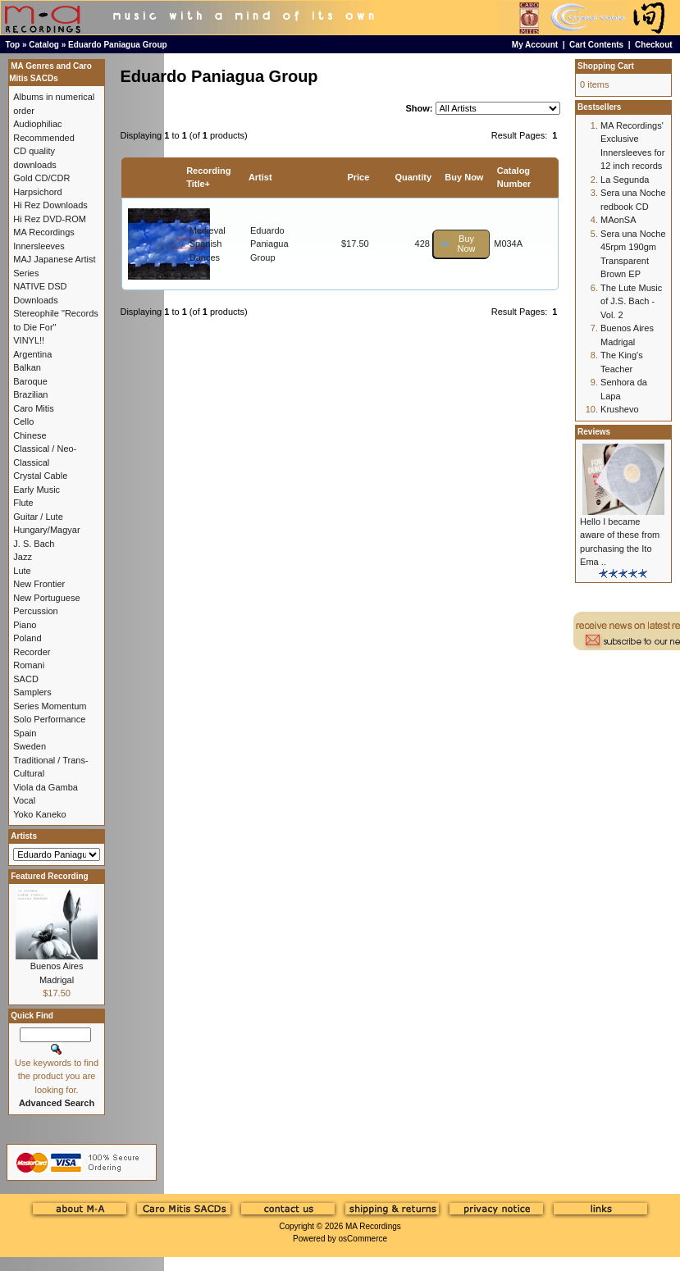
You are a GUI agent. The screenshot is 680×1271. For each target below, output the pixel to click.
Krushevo (619, 409)
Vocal (24, 800)
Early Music (36, 489)
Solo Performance (49, 719)
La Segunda (624, 179)
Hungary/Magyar (46, 530)
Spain (24, 733)
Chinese (29, 435)
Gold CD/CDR (41, 178)
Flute (23, 503)
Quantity (413, 177)
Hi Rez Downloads (50, 205)
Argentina (32, 354)
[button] (461, 244)
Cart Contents (596, 44)
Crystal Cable (40, 476)
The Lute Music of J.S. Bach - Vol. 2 (631, 301)
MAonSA (618, 220)
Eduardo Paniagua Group (117, 44)
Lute (21, 571)
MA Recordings (373, 1226)
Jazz (22, 557)
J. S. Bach (33, 544)
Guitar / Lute (38, 517)
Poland (27, 638)
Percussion (35, 611)
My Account (535, 44)
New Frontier (39, 584)
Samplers (32, 692)
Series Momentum (49, 706)
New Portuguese (46, 598)
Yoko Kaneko (39, 814)
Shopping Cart (605, 66)
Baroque (30, 381)
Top (13, 44)
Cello (23, 421)
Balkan (27, 367)
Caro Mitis (33, 408)
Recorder (31, 652)
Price (358, 177)
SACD (26, 679)
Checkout (654, 44)
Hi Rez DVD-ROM (49, 219)
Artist (260, 177)
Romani (28, 665)
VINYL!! (28, 340)
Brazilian (30, 394)
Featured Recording (49, 876)
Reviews (593, 431)
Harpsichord (37, 192)
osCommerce (363, 1238)
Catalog (44, 44)
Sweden (29, 746)
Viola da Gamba (45, 787)
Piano (24, 625)
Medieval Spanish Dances (207, 244)
